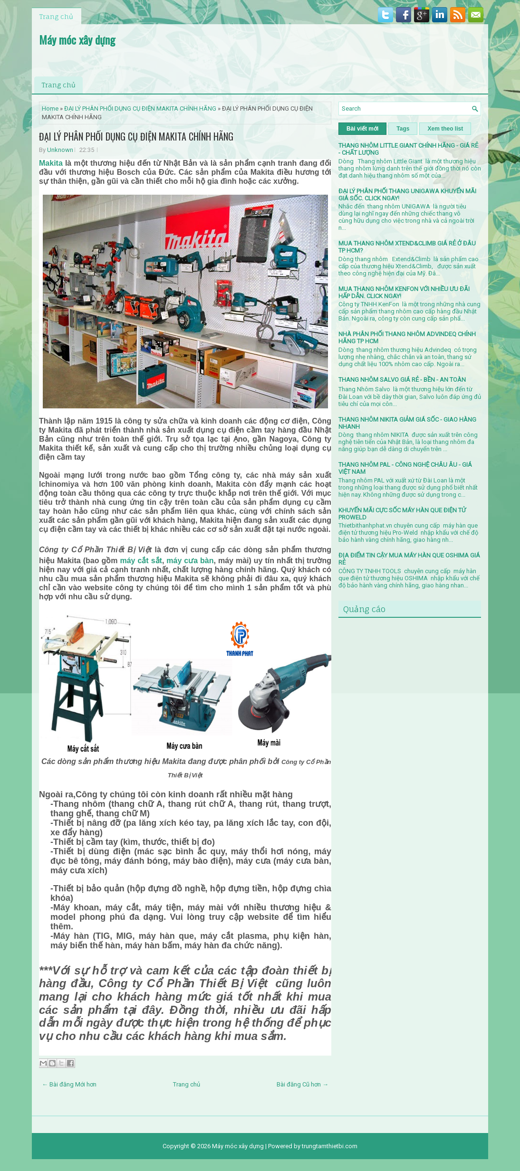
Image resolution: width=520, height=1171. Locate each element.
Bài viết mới (362, 128)
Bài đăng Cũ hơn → (302, 1084)
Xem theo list (445, 128)
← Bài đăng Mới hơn (69, 1084)
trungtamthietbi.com (329, 1146)
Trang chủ (56, 16)
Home (50, 108)
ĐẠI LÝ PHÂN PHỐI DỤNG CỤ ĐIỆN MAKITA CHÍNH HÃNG (140, 108)
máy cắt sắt (141, 561)
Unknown (60, 149)
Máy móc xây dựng (77, 39)
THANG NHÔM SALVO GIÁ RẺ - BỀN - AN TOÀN (402, 379)
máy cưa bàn (189, 561)
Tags (402, 128)
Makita (51, 163)
